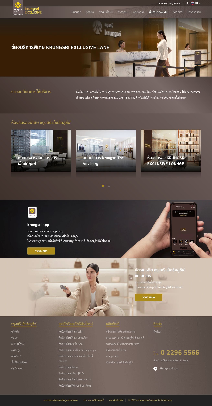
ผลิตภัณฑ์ (138, 12)
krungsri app (112, 356)
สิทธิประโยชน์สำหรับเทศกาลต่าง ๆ (75, 380)
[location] (187, 3)
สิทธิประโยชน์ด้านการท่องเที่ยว (73, 338)
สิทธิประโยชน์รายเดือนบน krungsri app (77, 350)
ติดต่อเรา (177, 12)
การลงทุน (123, 12)
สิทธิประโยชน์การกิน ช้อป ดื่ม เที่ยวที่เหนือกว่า (76, 358)
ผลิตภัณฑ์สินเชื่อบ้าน (116, 350)
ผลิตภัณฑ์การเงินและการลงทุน (120, 332)
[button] (103, 186)
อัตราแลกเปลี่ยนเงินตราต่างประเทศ (122, 344)
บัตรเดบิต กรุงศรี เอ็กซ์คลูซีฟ (119, 362)
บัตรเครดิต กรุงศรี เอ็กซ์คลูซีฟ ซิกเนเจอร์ (125, 338)
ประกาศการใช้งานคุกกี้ (93, 400)
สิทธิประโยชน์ (106, 12)
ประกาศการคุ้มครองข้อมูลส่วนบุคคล (60, 400)
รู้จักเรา (90, 12)
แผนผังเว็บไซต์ (116, 400)
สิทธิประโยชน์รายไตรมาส (71, 344)
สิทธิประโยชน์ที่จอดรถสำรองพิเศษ (75, 386)
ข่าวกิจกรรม (194, 12)
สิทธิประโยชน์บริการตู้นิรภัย (71, 373)
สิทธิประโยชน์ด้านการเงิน (70, 332)
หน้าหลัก (76, 12)
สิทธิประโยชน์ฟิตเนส (68, 367)
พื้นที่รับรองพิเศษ (158, 12)
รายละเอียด (41, 251)
